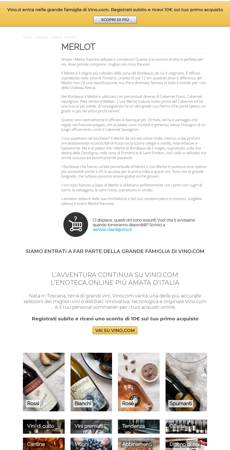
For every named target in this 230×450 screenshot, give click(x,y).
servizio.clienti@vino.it (112, 229)
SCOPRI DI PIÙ (115, 19)
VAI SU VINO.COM (115, 330)
